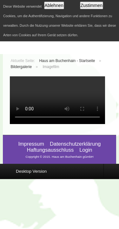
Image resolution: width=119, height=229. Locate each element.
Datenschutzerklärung (75, 144)
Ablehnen (54, 5)
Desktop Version (31, 171)
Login (85, 150)
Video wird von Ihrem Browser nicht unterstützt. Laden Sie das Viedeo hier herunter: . (57, 100)
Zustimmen (91, 5)
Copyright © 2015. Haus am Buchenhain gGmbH (59, 156)
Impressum (31, 144)
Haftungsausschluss (50, 150)
